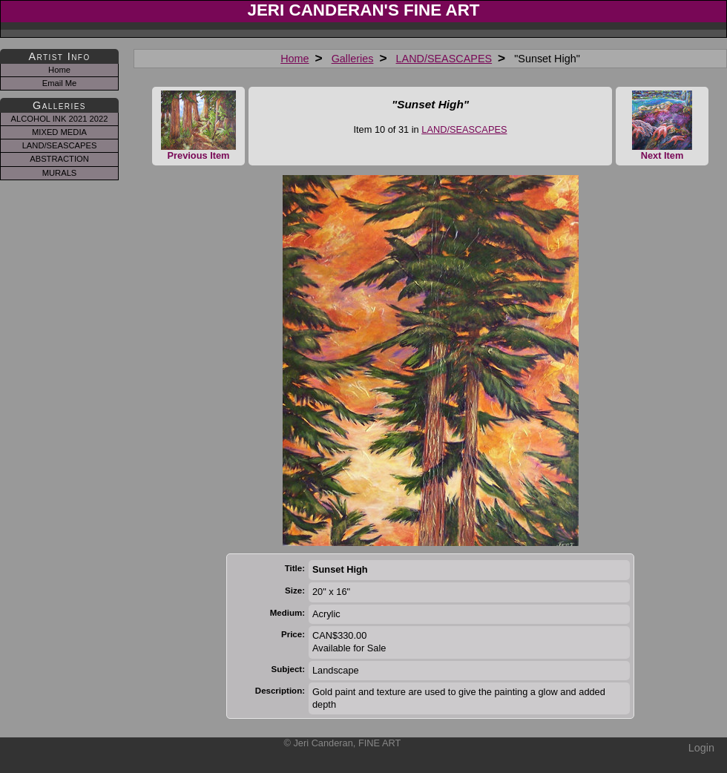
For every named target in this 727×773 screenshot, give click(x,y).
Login (701, 748)
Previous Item (198, 126)
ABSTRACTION (59, 158)
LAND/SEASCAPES (444, 59)
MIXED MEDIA (59, 132)
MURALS (59, 172)
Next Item (662, 126)
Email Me (59, 83)
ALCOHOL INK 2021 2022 (59, 118)
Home (294, 59)
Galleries (353, 59)
